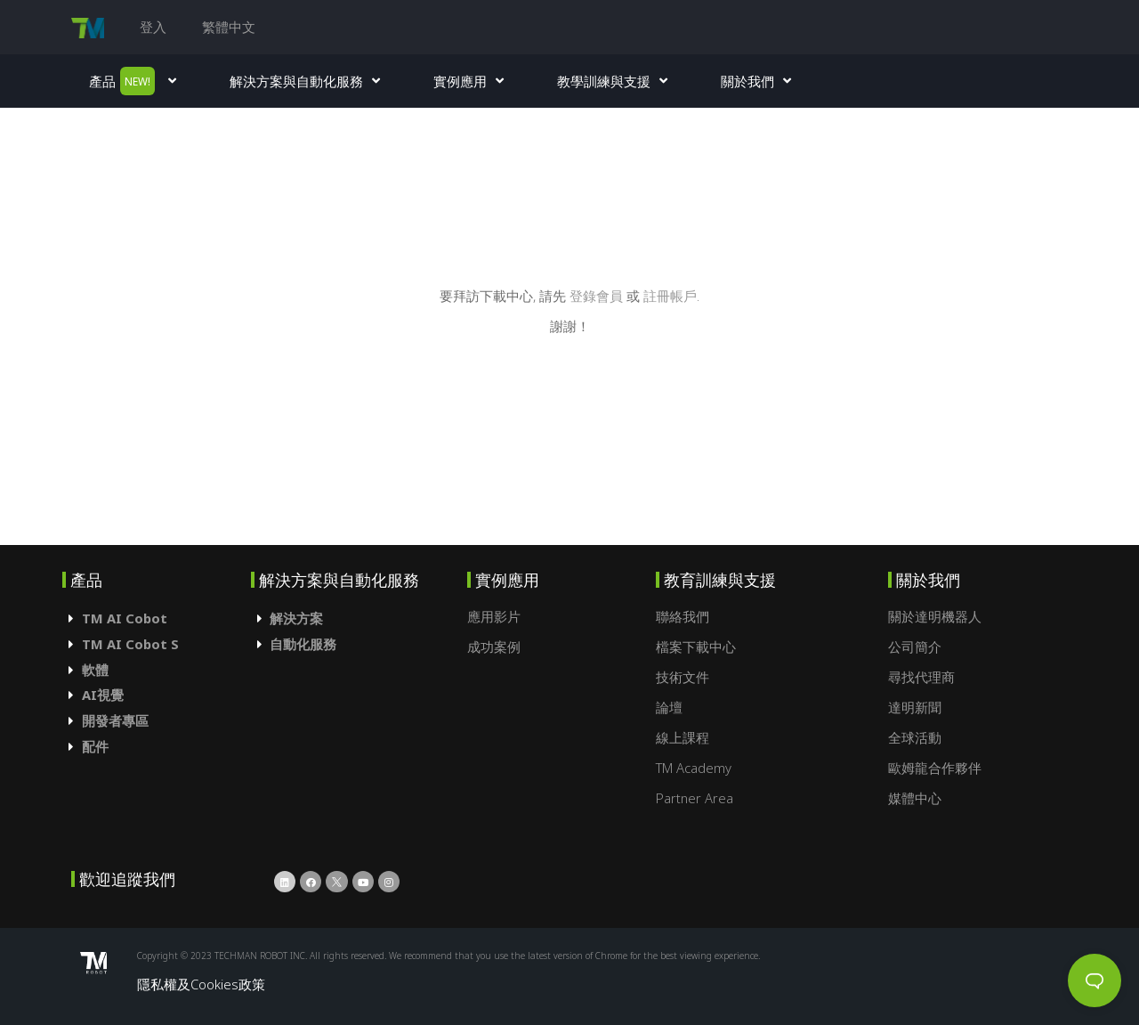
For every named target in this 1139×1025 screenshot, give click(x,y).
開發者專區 (115, 720)
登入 (153, 27)
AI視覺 (103, 695)
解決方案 (296, 618)
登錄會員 (598, 296)
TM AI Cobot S (130, 644)
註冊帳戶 (670, 296)
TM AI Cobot (124, 618)
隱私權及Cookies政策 (201, 984)
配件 (95, 746)
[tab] (156, 618)
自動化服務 (303, 644)
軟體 (95, 670)
